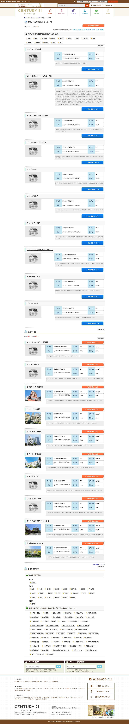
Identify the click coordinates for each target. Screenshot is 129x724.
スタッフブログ (78, 697)
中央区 (40, 589)
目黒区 (66, 593)
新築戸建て (37, 681)
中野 (29, 38)
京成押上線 (88, 637)
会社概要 (44, 699)
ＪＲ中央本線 (35, 646)
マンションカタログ (20, 697)
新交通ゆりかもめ (92, 650)
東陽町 (30, 42)
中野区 (84, 593)
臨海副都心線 (67, 637)
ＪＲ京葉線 (67, 642)
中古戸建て (44, 681)
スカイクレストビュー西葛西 (37, 342)
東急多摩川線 (79, 613)
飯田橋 (61, 38)
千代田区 (91, 589)
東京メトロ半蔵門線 (51, 629)
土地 (49, 681)
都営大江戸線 (94, 633)
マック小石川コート (34, 499)
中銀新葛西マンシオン (35, 543)
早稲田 (53, 38)
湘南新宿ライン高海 (75, 646)
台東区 (33, 593)
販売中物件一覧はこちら (99, 564)
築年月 (93, 29)
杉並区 (92, 593)
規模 (97, 29)
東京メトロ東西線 (84, 625)
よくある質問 (54, 697)
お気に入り (92, 1)
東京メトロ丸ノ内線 (52, 625)
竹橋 (77, 38)
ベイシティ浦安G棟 (34, 49)
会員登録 (38, 699)
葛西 (54, 42)
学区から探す (26, 690)
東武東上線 (50, 633)
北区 (41, 597)
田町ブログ (18, 699)
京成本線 (45, 642)
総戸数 (101, 29)
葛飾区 (65, 597)
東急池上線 (45, 617)
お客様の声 (62, 697)
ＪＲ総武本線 (73, 621)
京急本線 (78, 637)
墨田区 (41, 593)
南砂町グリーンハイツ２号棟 (37, 116)
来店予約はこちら (103, 691)
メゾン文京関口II (33, 364)
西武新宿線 (72, 633)
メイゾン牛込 (32, 169)
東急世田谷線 (68, 617)
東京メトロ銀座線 (67, 629)
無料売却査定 (45, 697)
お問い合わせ (108, 5)
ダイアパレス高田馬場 (35, 387)
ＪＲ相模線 (85, 621)
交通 (83, 29)
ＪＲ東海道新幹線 (93, 642)
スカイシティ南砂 (33, 223)
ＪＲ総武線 (62, 621)
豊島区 (33, 597)
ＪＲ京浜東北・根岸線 (48, 621)
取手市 (33, 582)
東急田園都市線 (92, 613)
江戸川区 (73, 589)
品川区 (48, 589)
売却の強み (38, 697)
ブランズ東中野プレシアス (36, 142)
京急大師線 (50, 654)
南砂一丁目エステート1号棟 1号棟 (39, 76)
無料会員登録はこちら (103, 697)
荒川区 (48, 597)
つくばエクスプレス (37, 654)
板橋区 (57, 597)
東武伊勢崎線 (35, 642)
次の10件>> (101, 45)
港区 (32, 589)
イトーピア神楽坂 (33, 409)
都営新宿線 (34, 637)
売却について (30, 697)
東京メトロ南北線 (36, 629)
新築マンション (19, 681)
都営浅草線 (56, 637)
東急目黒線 (34, 617)
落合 (36, 38)
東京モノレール (78, 650)
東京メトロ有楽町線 (68, 625)
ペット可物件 (18, 688)
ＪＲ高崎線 (46, 646)
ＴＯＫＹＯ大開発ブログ (28, 699)
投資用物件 (55, 681)
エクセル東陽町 (32, 196)
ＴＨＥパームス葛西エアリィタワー (40, 250)
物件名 (75, 29)
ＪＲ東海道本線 (78, 642)
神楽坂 (70, 38)
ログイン (112, 1)
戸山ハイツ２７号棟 (34, 432)
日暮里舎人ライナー (91, 646)
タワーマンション (28, 688)
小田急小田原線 (35, 613)
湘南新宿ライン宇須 (59, 646)
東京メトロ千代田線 (82, 629)
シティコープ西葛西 (34, 454)
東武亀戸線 (34, 650)
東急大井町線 (56, 617)
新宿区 (83, 589)
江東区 (57, 589)
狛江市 (73, 597)
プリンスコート (32, 303)
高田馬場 (44, 38)
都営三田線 (82, 633)
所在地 (79, 29)
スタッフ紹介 (69, 697)
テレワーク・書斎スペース (67, 688)
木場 (94, 38)
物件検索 (81, 1)
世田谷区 (75, 593)
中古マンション (29, 681)
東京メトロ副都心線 (37, 625)
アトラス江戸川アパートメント (38, 521)
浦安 (61, 42)
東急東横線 (68, 613)
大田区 (65, 589)
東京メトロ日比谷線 (37, 633)
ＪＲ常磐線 (56, 642)
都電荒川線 (45, 637)
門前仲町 (85, 38)
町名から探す (18, 690)
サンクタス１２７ (33, 476)
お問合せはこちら (103, 686)
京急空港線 (45, 650)
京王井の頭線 (56, 613)
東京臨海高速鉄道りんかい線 (61, 650)
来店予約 (101, 1)
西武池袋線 (61, 633)
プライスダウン (79, 688)
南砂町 (38, 42)
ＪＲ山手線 (80, 617)
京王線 (46, 613)
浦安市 (33, 604)
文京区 (50, 593)
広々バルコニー (55, 688)
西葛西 (46, 42)
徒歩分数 (88, 29)
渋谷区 (58, 593)
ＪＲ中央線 (91, 617)
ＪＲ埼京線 (34, 621)
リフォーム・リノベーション (41, 688)
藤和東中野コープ (33, 277)
